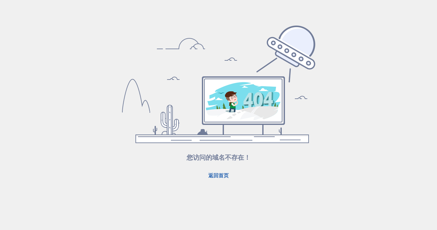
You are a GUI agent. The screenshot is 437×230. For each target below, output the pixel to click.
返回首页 (218, 175)
